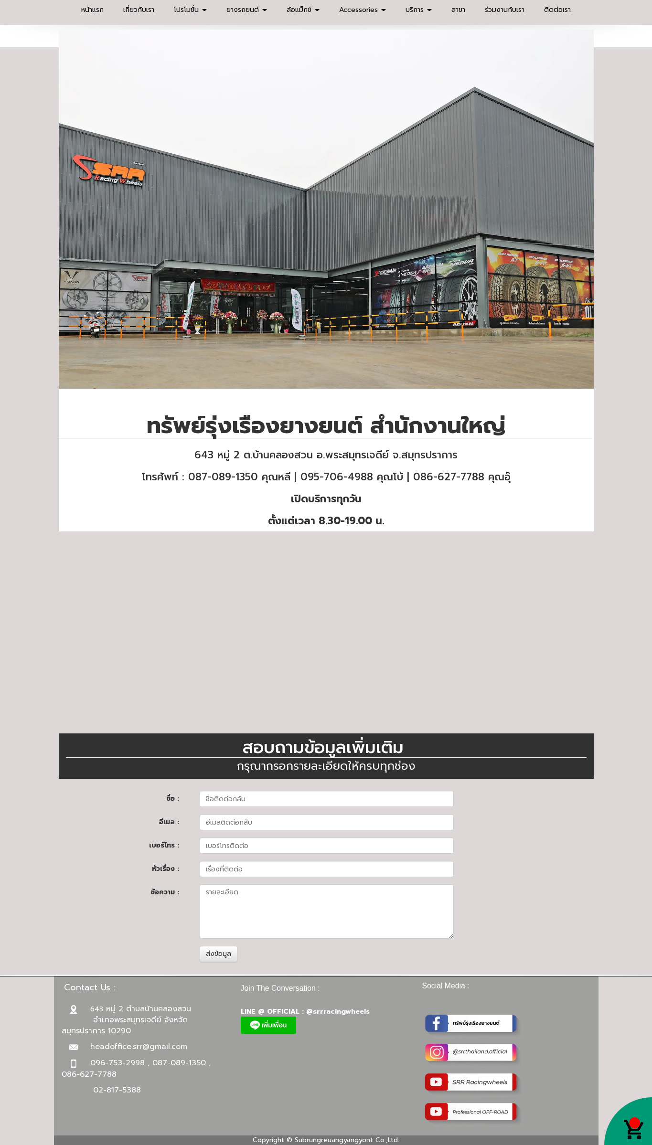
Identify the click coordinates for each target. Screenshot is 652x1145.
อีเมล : (169, 822)
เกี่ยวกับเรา (138, 10)
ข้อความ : (164, 892)
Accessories (362, 10)
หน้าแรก (92, 10)
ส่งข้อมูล (218, 954)
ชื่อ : (172, 799)
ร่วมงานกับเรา (504, 10)
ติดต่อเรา (557, 10)
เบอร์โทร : (164, 845)
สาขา (458, 10)
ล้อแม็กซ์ (303, 10)
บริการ (419, 10)
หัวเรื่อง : (165, 869)
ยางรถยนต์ (246, 10)
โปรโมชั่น (190, 10)
